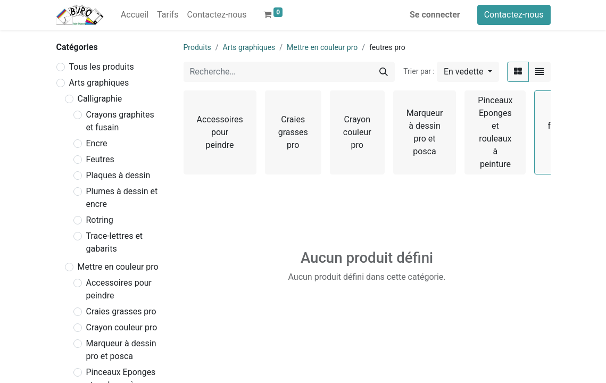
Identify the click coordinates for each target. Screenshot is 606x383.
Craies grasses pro (121, 311)
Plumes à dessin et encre (122, 197)
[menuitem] (135, 15)
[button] (468, 72)
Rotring (99, 220)
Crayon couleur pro (121, 327)
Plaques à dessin (118, 175)
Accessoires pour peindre (119, 289)
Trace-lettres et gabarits (114, 242)
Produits (197, 47)
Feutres (100, 159)
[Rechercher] (383, 72)
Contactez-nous (514, 15)
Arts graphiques (99, 83)
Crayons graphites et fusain (120, 121)
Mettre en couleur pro (118, 267)
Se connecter (435, 15)
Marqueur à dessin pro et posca (121, 349)
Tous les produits (101, 67)
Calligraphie (100, 99)
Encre (96, 143)
